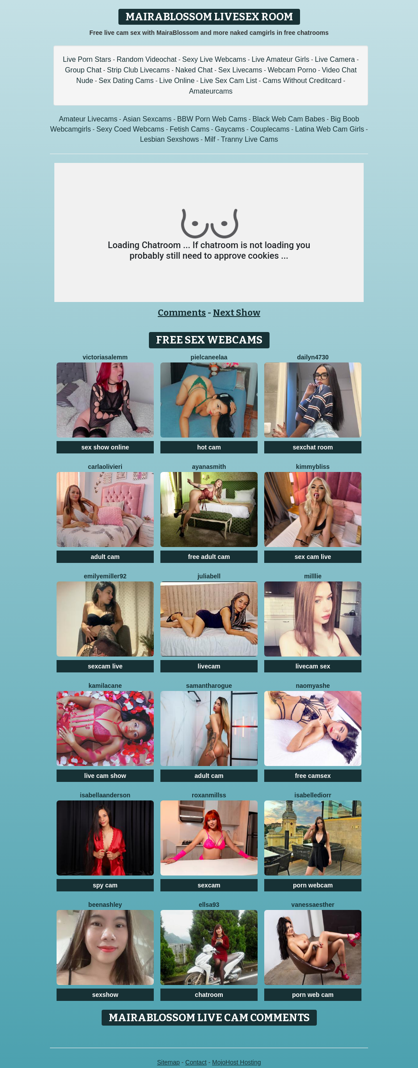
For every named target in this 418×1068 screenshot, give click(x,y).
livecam (209, 666)
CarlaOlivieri (105, 466)
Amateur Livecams (88, 119)
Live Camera (335, 59)
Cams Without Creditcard (302, 80)
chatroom (209, 994)
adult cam (105, 556)
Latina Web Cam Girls (329, 129)
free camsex (313, 775)
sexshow (105, 994)
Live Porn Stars (87, 59)
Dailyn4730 (313, 357)
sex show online (105, 447)
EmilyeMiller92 (105, 576)
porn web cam (313, 994)
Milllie (313, 576)
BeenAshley (105, 904)
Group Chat (83, 70)
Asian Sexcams (147, 119)
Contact (195, 1062)
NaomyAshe (313, 685)
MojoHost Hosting (236, 1062)
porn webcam (313, 885)
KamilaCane (105, 685)
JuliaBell (209, 576)
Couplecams (269, 129)
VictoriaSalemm (105, 357)
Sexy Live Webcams (214, 59)
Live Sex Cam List (228, 80)
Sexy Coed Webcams (130, 129)
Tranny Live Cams (249, 139)
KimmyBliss (313, 466)
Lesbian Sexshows (169, 139)
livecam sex (313, 666)
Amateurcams (211, 91)
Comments (182, 312)
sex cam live (313, 556)
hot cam (209, 447)
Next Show (236, 312)
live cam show (105, 775)
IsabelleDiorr (312, 795)
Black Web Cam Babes (288, 119)
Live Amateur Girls (280, 59)
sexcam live (105, 666)
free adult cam (209, 556)
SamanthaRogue (209, 685)
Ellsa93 (209, 904)
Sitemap (168, 1062)
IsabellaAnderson (105, 795)
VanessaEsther (312, 904)
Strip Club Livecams (138, 70)
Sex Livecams (240, 70)
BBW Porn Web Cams (212, 119)
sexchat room (313, 447)
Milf (210, 139)
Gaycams (230, 129)
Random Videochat (147, 59)
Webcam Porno (292, 70)
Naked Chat (194, 70)
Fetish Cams (189, 129)
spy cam (105, 885)
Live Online (176, 80)
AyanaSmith (209, 466)
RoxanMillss (209, 795)
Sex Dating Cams (126, 80)
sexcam (209, 885)
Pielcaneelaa (208, 357)
